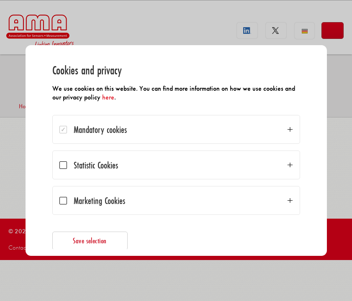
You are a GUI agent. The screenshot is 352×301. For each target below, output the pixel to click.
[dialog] (176, 150)
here (108, 97)
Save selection (90, 240)
